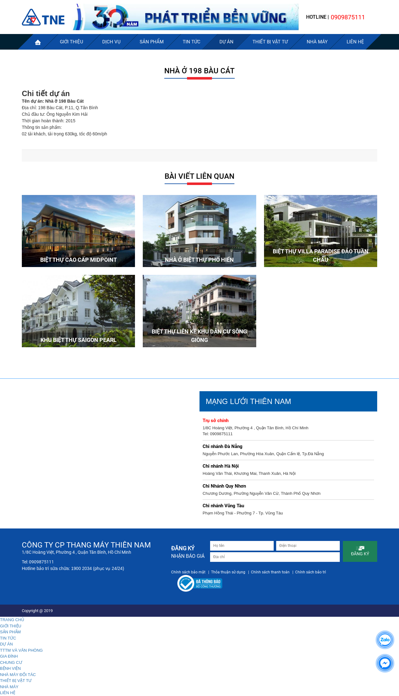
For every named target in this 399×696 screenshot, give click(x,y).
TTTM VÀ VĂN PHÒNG (21, 650)
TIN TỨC (8, 638)
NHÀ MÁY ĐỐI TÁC (18, 674)
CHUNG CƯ (11, 662)
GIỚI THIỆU (10, 626)
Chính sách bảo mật (188, 572)
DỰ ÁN (6, 644)
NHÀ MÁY (9, 686)
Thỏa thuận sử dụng (228, 572)
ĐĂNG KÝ (360, 551)
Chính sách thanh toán (270, 572)
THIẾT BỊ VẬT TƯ (15, 680)
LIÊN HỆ (7, 692)
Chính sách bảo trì (310, 572)
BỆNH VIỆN (10, 668)
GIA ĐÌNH (9, 656)
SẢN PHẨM (10, 632)
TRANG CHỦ (12, 619)
